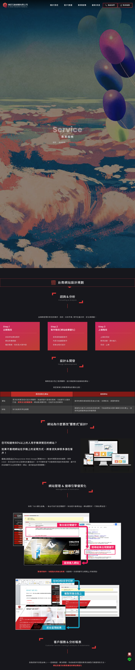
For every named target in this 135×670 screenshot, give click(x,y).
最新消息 (96, 5)
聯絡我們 (110, 5)
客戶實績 (68, 5)
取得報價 (125, 5)
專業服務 (82, 5)
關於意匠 (54, 5)
